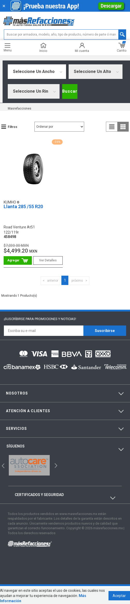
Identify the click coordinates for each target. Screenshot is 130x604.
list (112, 126)
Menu (8, 47)
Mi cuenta (82, 47)
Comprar (18, 260)
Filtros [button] (12, 127)
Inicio (43, 47)
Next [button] (55, 465)
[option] (29, 465)
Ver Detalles (48, 260)
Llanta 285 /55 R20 (23, 206)
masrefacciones (19, 108)
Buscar (69, 91)
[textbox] (65, 34)
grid (123, 126)
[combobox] (37, 71)
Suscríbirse (105, 331)
